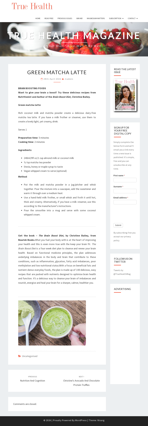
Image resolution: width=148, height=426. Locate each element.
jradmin (69, 79)
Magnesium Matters (96, 18)
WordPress (81, 420)
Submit (118, 225)
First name (119, 175)
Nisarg (101, 420)
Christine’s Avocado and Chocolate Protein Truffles (81, 381)
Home (37, 18)
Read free (49, 18)
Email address (121, 198)
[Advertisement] (131, 338)
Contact (132, 18)
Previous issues (65, 18)
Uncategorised (29, 356)
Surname (118, 186)
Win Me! (79, 18)
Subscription (115, 18)
